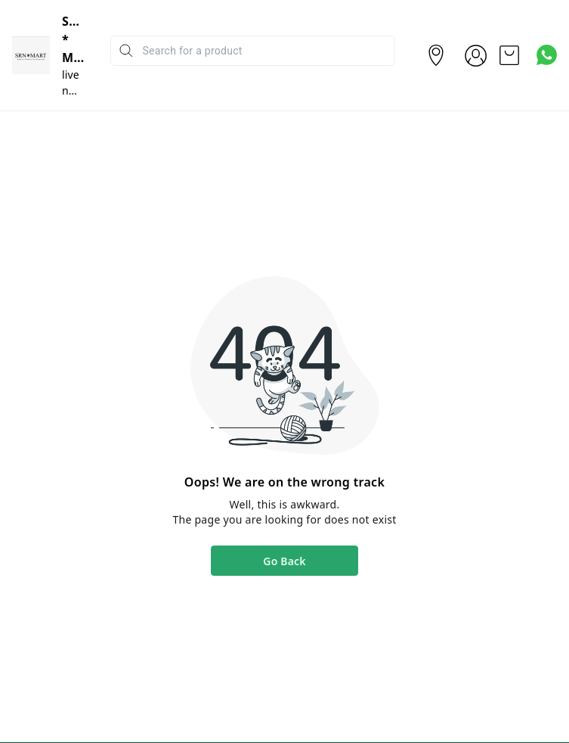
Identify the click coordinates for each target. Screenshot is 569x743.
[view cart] (509, 55)
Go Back (284, 561)
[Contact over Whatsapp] (547, 55)
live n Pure (73, 90)
